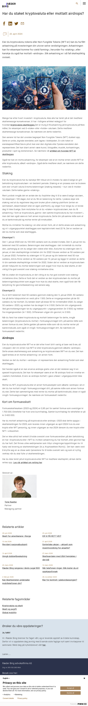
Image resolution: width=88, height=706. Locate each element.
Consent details (8, 698)
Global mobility (9, 613)
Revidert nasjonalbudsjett (14, 545)
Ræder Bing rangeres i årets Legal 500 (21, 568)
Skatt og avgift (9, 609)
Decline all (70, 693)
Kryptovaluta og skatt (12, 606)
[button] (4, 24)
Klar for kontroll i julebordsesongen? (59, 580)
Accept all (70, 688)
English (6, 678)
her (44, 645)
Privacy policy (22, 698)
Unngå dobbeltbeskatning (14, 556)
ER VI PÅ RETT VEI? (51, 536)
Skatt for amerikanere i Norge (16, 536)
